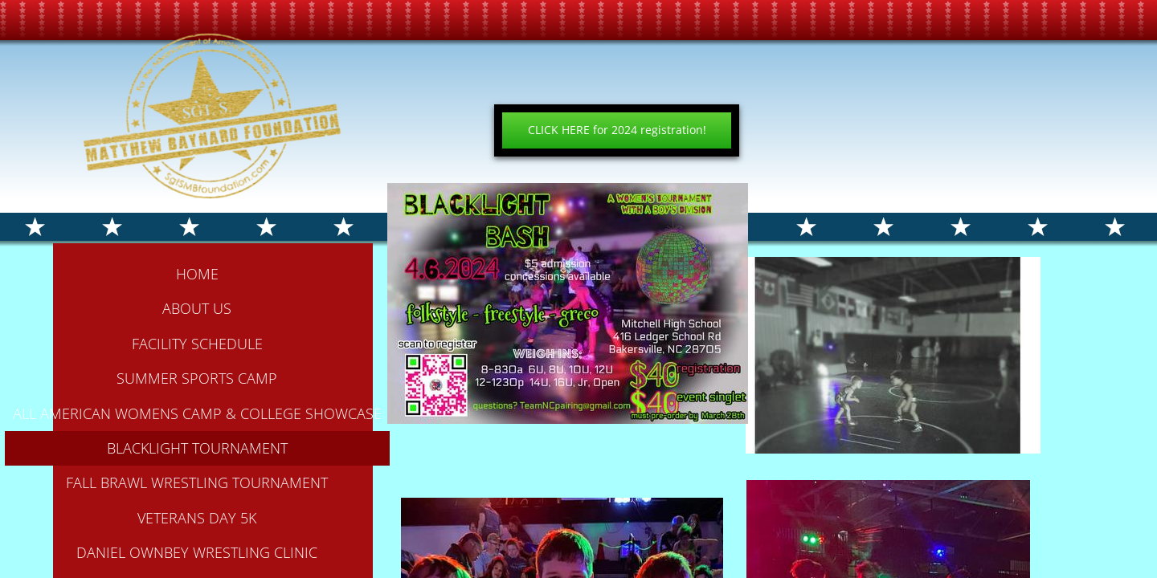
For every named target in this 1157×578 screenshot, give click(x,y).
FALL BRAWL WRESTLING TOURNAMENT (197, 482)
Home (197, 273)
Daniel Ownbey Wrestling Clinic (196, 552)
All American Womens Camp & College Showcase (197, 413)
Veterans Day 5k (196, 517)
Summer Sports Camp (197, 378)
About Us (196, 308)
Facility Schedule (197, 343)
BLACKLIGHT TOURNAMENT (197, 448)
